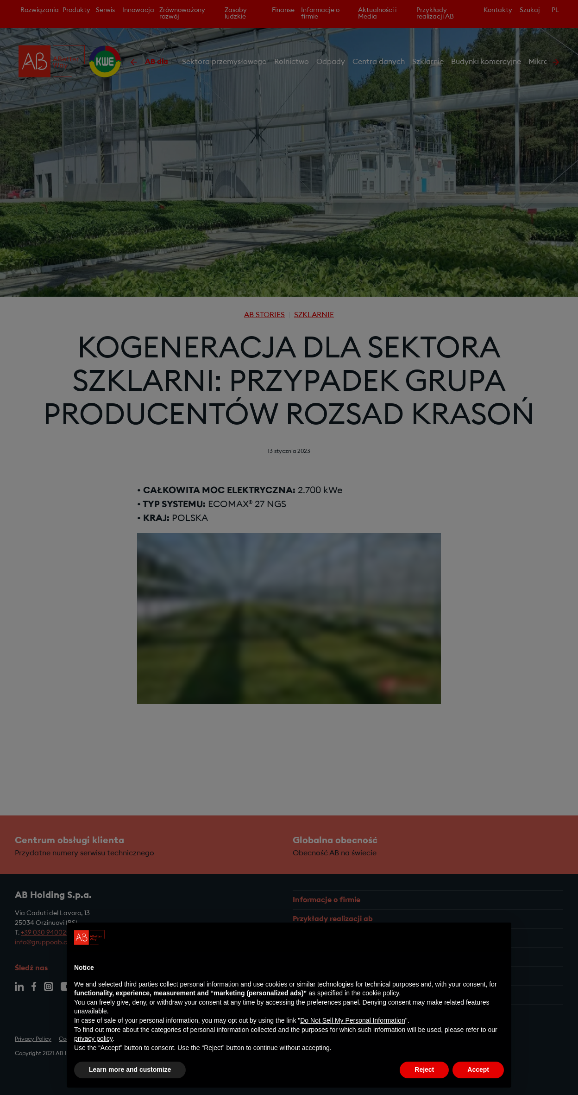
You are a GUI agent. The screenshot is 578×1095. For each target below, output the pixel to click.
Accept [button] (478, 1069)
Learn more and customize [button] (130, 1069)
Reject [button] (424, 1069)
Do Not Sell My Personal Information (352, 1020)
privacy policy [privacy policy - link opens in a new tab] (93, 1038)
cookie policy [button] (380, 993)
